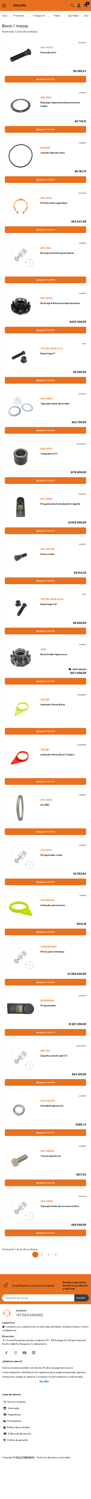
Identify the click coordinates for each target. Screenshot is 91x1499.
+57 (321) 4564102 (29, 1331)
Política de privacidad (16, 1443)
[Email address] (38, 1314)
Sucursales (11, 1424)
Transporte (39, 15)
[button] (72, 5)
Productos (19, 15)
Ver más (44, 1397)
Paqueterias (12, 1430)
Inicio (5, 15)
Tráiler (56, 15)
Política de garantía (15, 1456)
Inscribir (81, 1314)
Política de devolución (17, 1449)
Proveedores (12, 1436)
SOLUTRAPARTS (25, 1473)
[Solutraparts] (17, 5)
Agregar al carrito (45, 79)
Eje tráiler (73, 15)
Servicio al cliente (14, 1417)
